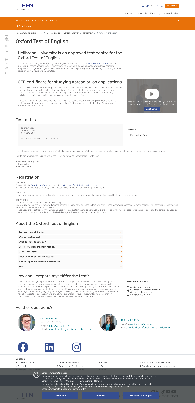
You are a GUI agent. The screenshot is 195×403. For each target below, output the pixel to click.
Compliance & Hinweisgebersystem (159, 366)
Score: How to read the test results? (37, 247)
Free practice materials (140, 294)
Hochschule (141, 13)
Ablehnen (100, 395)
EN (157, 6)
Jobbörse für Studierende (71, 366)
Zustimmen (152, 109)
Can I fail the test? (28, 252)
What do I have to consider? (32, 242)
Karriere (104, 366)
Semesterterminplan (69, 362)
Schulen (104, 362)
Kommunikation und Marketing (156, 362)
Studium (128, 13)
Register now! (24, 26)
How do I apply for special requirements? (39, 261)
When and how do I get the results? (36, 256)
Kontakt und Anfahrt (27, 362)
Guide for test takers (138, 287)
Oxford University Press (98, 63)
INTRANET (172, 6)
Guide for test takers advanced (143, 290)
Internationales (171, 13)
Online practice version (139, 292)
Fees (21, 266)
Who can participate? (29, 237)
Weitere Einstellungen (141, 395)
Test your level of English (31, 232)
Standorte (22, 366)
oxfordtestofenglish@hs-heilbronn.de (79, 185)
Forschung (155, 13)
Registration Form (137, 135)
